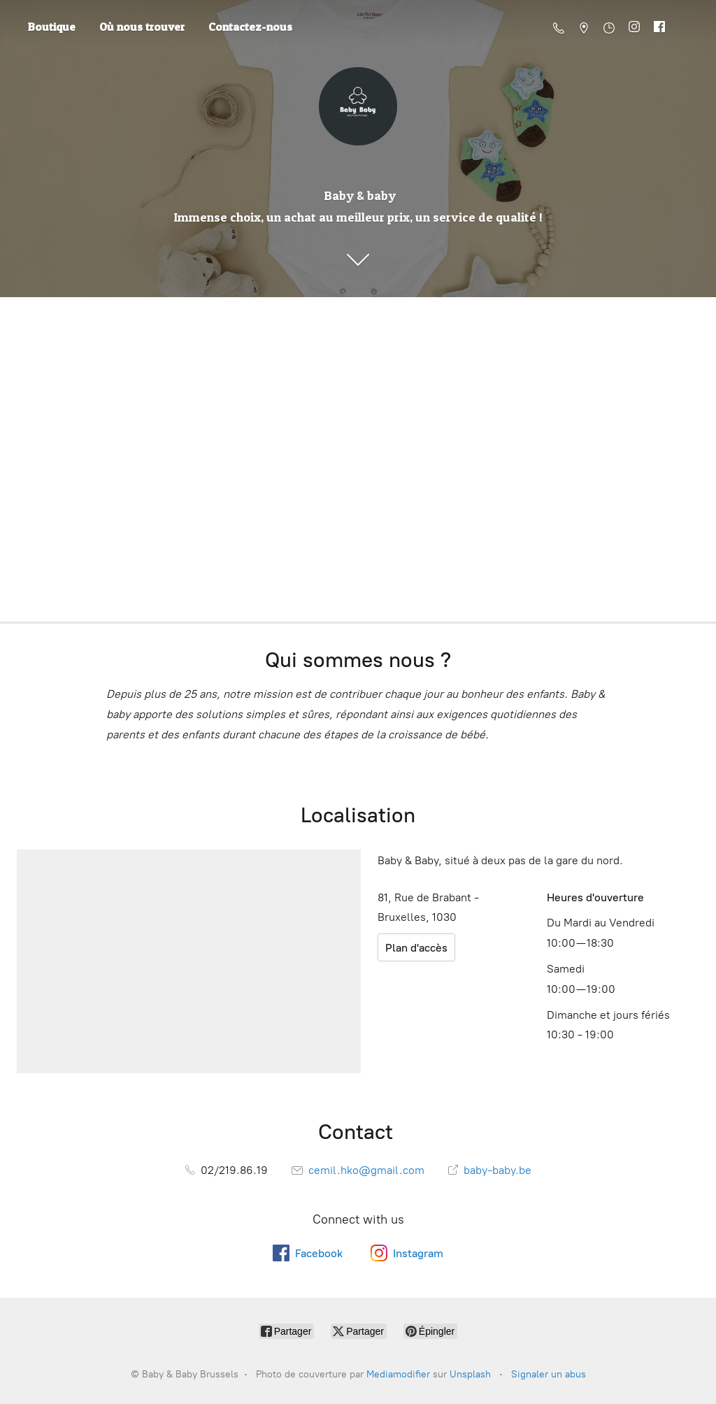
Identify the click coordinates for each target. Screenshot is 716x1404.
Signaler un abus (548, 1374)
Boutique (52, 27)
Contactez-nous (250, 27)
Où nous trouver (142, 27)
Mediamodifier (398, 1374)
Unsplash (470, 1374)
